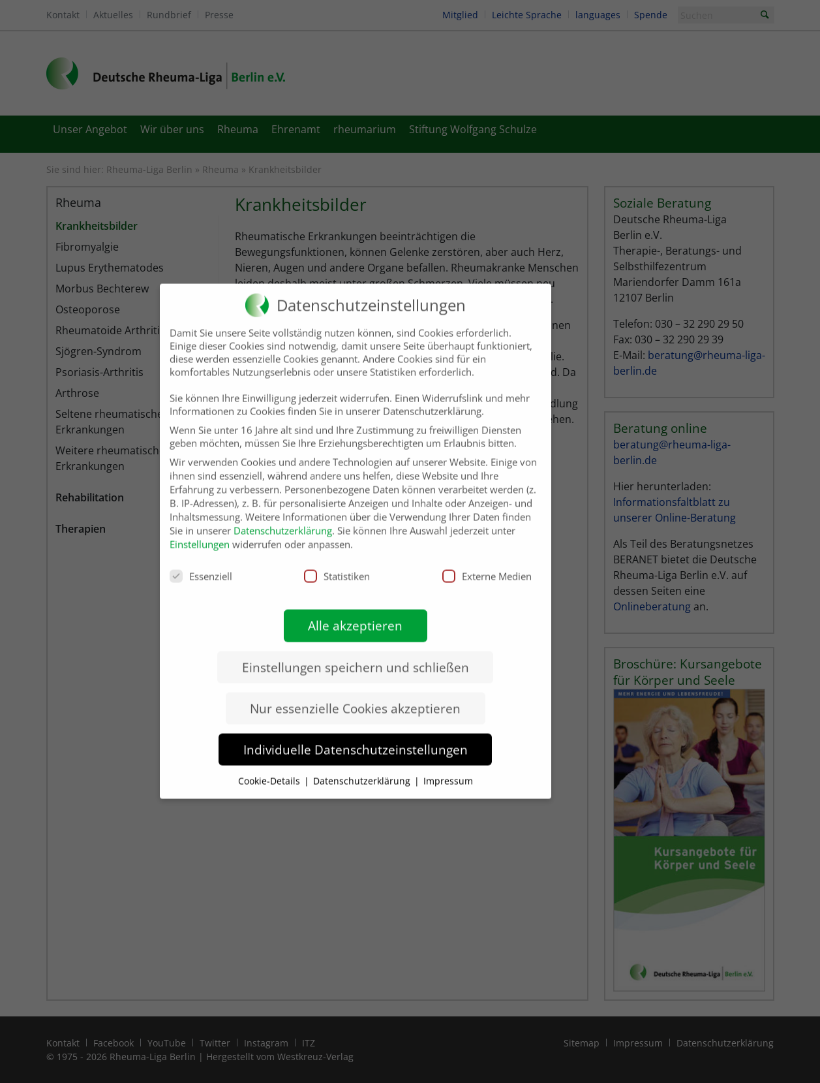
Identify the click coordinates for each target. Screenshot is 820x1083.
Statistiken (337, 564)
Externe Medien (487, 564)
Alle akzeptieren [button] (355, 613)
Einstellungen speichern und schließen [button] (355, 654)
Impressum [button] (448, 768)
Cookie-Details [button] (270, 768)
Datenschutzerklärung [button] (363, 768)
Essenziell (201, 564)
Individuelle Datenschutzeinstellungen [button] (355, 737)
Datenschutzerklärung (283, 518)
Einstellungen (200, 532)
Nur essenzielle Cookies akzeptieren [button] (355, 696)
